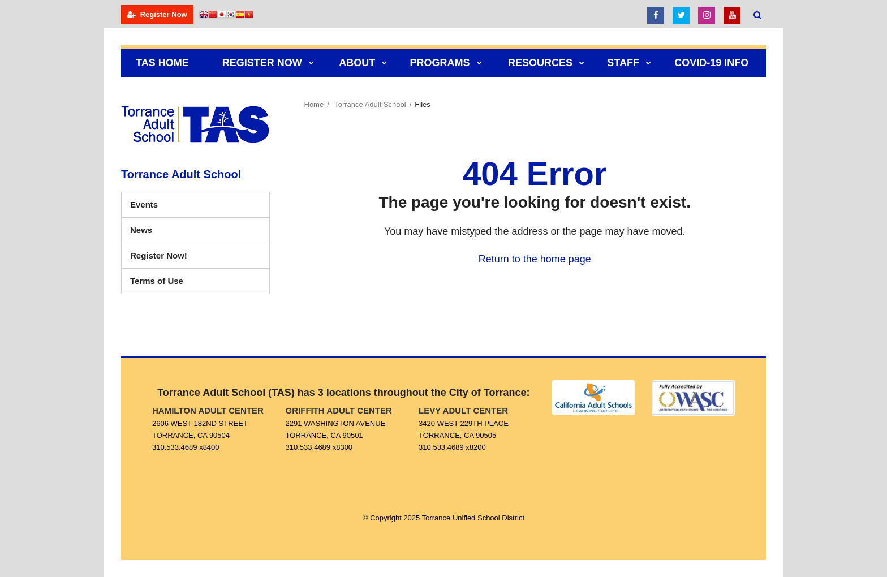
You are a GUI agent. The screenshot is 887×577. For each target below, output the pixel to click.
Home (314, 104)
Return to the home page (535, 259)
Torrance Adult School (370, 104)
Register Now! (175, 258)
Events (144, 204)
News (141, 230)
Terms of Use (156, 281)
